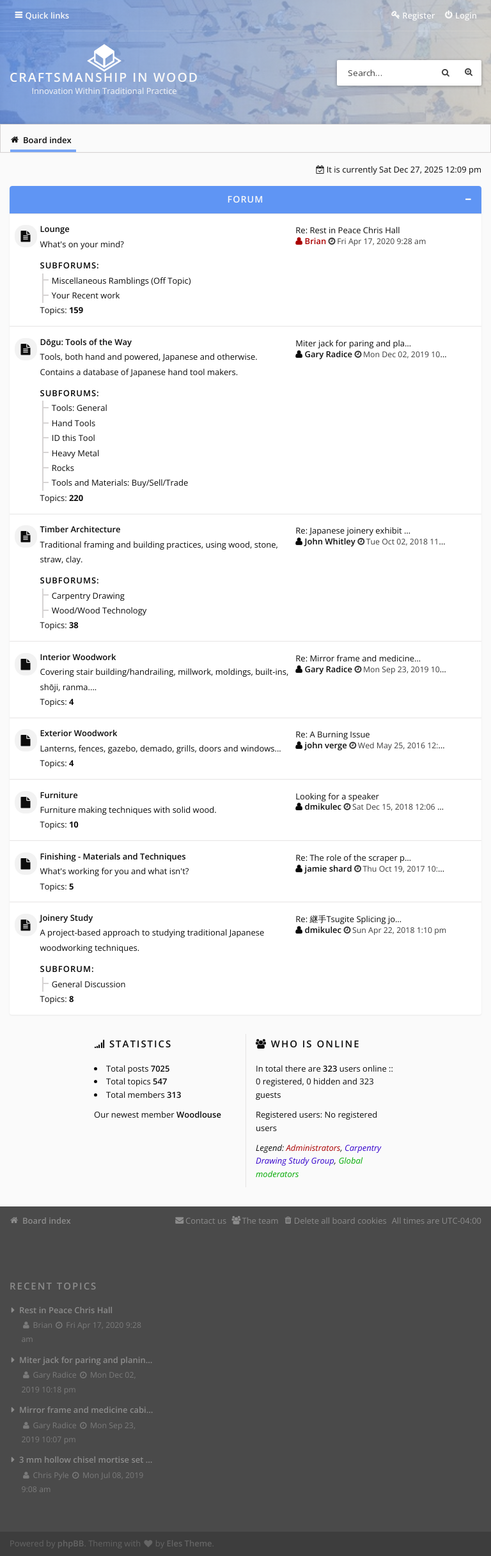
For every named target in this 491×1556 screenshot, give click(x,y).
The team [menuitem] (260, 1220)
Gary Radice (328, 354)
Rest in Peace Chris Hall (66, 1310)
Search (445, 72)
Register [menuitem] (418, 15)
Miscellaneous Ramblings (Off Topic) (121, 280)
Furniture (59, 795)
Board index (46, 1220)
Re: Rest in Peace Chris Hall (347, 230)
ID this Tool (73, 437)
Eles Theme (189, 1543)
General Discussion (89, 984)
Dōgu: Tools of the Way (86, 342)
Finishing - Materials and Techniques (113, 857)
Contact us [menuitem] (205, 1220)
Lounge (55, 229)
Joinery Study (66, 918)
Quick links (48, 15)
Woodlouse (198, 1114)
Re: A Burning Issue (332, 734)
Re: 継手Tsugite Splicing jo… (348, 919)
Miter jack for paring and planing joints (86, 1360)
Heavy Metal (76, 453)
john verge (326, 745)
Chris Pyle (46, 1475)
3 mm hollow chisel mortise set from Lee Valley (86, 1459)
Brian (316, 241)
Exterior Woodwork (79, 733)
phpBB (71, 1543)
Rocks (63, 468)
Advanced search (468, 72)
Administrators (313, 1147)
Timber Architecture (80, 530)
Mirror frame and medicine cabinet (86, 1409)
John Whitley (330, 541)
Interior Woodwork (78, 657)
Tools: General (79, 407)
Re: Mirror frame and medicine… (358, 658)
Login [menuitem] (466, 15)
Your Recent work (86, 295)
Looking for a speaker (337, 796)
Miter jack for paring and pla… (353, 343)
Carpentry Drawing (88, 595)
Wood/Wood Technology (99, 610)
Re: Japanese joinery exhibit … (352, 530)
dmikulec (323, 806)
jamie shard (328, 868)
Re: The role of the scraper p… (353, 857)
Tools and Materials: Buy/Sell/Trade (120, 482)
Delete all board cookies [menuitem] (340, 1220)
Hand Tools (73, 423)
